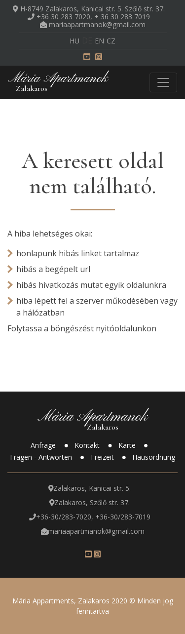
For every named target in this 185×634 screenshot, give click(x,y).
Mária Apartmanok (58, 81)
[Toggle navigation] (163, 82)
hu (74, 40)
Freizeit (103, 457)
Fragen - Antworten (42, 457)
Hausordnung (153, 457)
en (99, 40)
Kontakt (88, 445)
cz (111, 40)
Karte (128, 445)
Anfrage (44, 445)
